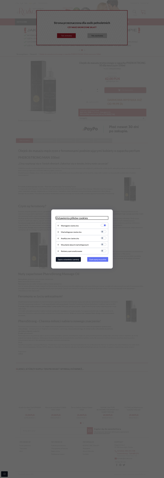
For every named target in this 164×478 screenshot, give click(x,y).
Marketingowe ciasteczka (71, 232)
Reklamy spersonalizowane (71, 251)
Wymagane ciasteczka (70, 226)
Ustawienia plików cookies (72, 218)
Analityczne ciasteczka (70, 238)
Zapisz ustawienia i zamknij (68, 259)
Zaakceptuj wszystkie (97, 259)
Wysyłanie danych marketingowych (75, 245)
